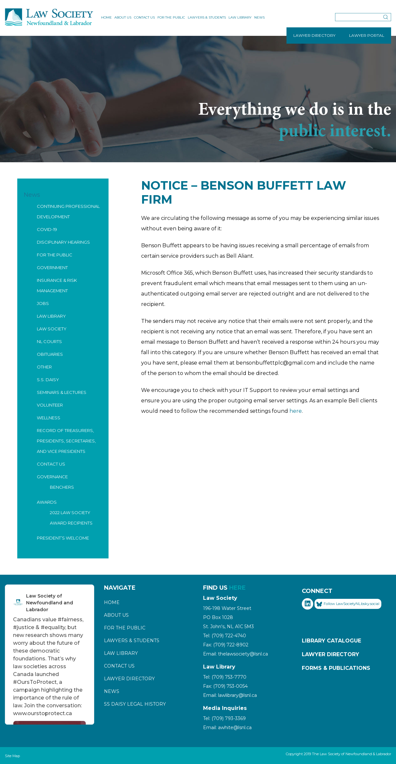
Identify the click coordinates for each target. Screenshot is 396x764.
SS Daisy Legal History (135, 704)
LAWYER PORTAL (366, 35)
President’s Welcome (63, 538)
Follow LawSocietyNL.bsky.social (347, 604)
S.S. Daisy (48, 379)
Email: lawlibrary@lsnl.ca (230, 695)
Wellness (48, 417)
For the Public (171, 17)
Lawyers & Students (207, 17)
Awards (47, 502)
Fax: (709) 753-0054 (225, 686)
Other (44, 366)
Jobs (43, 303)
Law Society (51, 328)
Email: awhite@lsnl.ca (227, 727)
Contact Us (144, 17)
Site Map (12, 756)
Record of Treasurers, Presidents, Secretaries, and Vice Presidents (66, 441)
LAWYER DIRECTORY (314, 35)
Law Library (240, 17)
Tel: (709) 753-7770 (224, 677)
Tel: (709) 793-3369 (224, 718)
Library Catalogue (331, 641)
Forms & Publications (336, 668)
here (295, 411)
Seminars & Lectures (61, 392)
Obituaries (50, 354)
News (259, 17)
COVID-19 (47, 229)
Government (52, 267)
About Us (122, 17)
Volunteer (50, 405)
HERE (237, 587)
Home (106, 17)
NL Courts (49, 341)
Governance (52, 476)
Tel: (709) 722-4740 (224, 636)
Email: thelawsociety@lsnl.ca (235, 654)
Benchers (62, 487)
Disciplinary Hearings (63, 242)
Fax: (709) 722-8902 (225, 645)
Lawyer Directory (129, 679)
